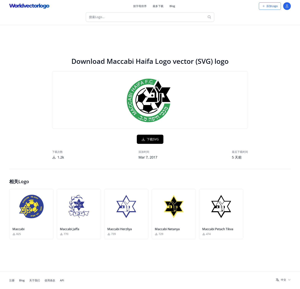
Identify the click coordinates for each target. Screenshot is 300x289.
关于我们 (34, 280)
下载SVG (150, 139)
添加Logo (270, 6)
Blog (172, 6)
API (62, 280)
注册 (12, 280)
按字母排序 (140, 6)
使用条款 (50, 280)
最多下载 (158, 6)
